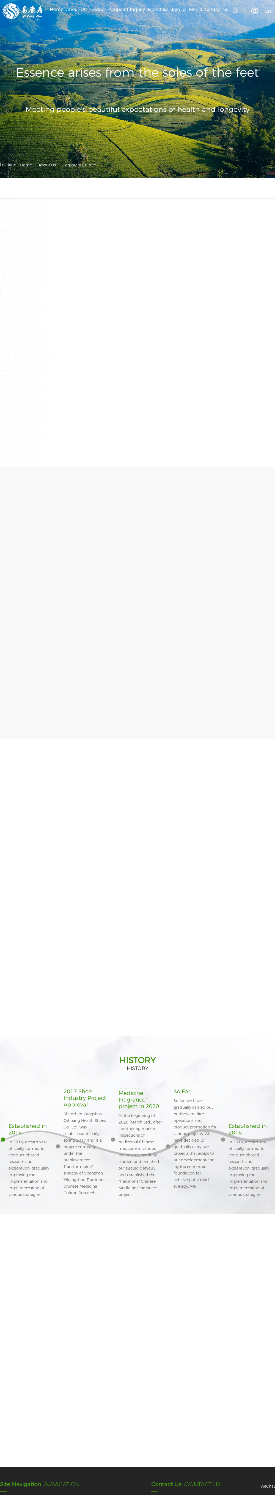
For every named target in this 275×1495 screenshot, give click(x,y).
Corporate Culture (79, 164)
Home (26, 164)
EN (268, 11)
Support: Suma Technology (246, 1482)
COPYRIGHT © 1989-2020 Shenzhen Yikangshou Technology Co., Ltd (65, 1478)
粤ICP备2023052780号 (28, 1484)
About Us (47, 164)
